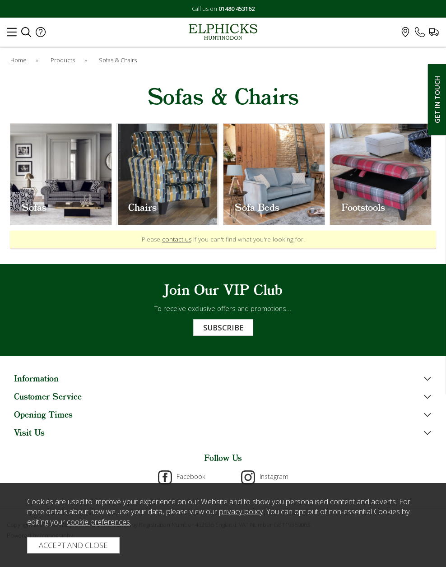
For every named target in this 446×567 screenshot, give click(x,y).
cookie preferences (98, 521)
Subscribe (223, 327)
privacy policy (241, 511)
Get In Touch (436, 99)
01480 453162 (236, 9)
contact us (176, 239)
